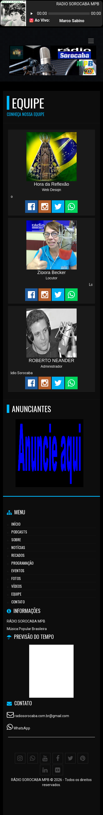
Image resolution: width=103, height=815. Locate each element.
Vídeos (16, 586)
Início (15, 524)
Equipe (16, 594)
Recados (18, 555)
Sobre (16, 539)
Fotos (16, 578)
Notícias (18, 547)
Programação (22, 563)
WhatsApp (22, 728)
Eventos (17, 570)
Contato (18, 601)
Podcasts (19, 531)
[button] (91, 41)
